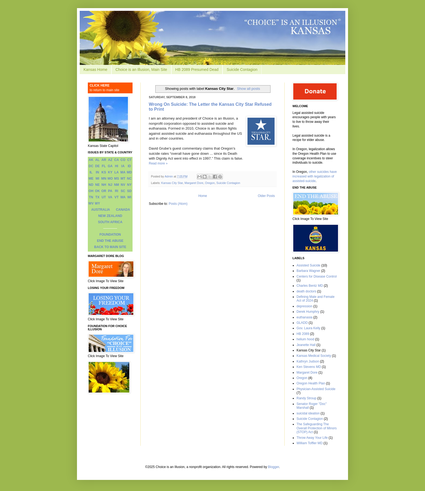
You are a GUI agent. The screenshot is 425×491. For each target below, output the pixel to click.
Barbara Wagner (308, 271)
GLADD (302, 323)
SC (123, 191)
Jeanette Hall (306, 345)
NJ (110, 185)
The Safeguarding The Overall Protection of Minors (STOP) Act (317, 428)
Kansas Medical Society (314, 356)
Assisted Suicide (308, 265)
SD (129, 191)
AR (103, 160)
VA (110, 197)
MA (122, 172)
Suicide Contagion (242, 69)
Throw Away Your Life (312, 438)
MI (97, 178)
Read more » (158, 163)
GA (110, 166)
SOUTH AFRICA (110, 222)
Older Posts (266, 196)
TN (91, 197)
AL (97, 160)
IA (123, 166)
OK (97, 191)
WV (91, 203)
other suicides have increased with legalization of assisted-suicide (314, 176)
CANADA (123, 210)
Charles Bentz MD (310, 286)
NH (103, 185)
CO (123, 160)
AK (91, 160)
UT (104, 197)
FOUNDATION (110, 234)
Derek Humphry (308, 312)
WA (122, 197)
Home (202, 196)
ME (91, 178)
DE (97, 166)
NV (123, 185)
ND (91, 185)
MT (123, 178)
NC (129, 178)
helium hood (305, 339)
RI (116, 191)
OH (91, 191)
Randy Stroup (306, 398)
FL (104, 166)
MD (129, 172)
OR (103, 191)
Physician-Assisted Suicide (316, 389)
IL (90, 172)
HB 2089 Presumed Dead (197, 69)
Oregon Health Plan (311, 383)
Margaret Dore (194, 182)
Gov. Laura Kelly (308, 328)
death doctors (306, 291)
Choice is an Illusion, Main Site (141, 69)
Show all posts (248, 89)
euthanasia (305, 317)
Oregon (210, 182)
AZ (110, 160)
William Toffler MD (310, 443)
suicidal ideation (308, 413)
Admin (169, 176)
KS (104, 172)
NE (97, 185)
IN (97, 172)
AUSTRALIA (100, 210)
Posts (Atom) (178, 204)
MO (110, 178)
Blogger (273, 467)
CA (116, 160)
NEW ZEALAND (110, 216)
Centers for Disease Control (317, 276)
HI (116, 166)
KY (110, 172)
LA (116, 172)
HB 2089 (303, 334)
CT (129, 160)
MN (104, 178)
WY (97, 203)
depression (305, 306)
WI (129, 197)
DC (91, 166)
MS (116, 178)
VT (116, 197)
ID (129, 166)
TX (97, 197)
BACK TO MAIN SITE (110, 247)
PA (110, 191)
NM (116, 185)
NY (129, 185)
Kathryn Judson (308, 361)
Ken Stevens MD (309, 367)
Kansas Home (95, 69)
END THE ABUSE (110, 241)
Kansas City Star (172, 182)
